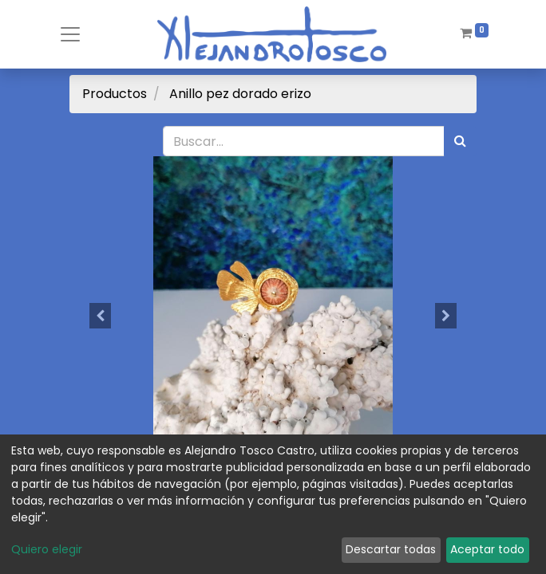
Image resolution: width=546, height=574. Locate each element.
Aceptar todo (487, 549)
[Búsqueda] (460, 141)
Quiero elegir (46, 549)
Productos (114, 94)
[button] (100, 315)
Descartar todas (391, 549)
